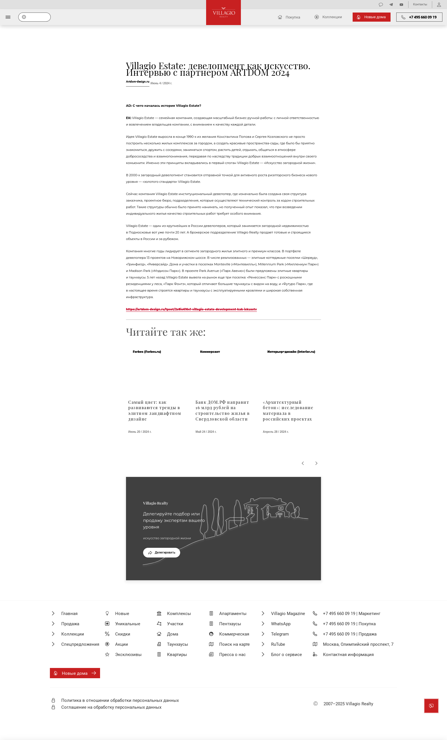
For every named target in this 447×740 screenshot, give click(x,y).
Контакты (420, 4)
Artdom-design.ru (137, 81)
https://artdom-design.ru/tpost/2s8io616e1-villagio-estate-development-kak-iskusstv (191, 309)
